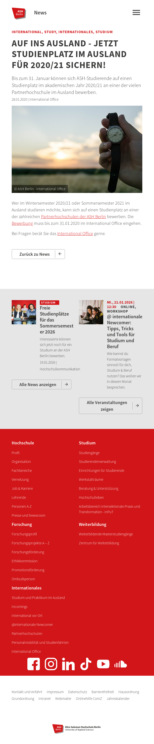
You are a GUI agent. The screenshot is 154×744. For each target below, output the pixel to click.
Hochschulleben (91, 497)
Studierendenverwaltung (97, 461)
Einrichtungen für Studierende (101, 470)
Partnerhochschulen (27, 633)
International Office (75, 233)
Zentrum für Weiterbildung (99, 543)
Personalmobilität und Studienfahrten (40, 642)
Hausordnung (128, 691)
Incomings (19, 606)
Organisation (21, 461)
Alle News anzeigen (37, 384)
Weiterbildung (92, 524)
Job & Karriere (22, 488)
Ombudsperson (23, 579)
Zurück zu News (34, 254)
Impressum (55, 691)
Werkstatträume (91, 479)
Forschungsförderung (28, 552)
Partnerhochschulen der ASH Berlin (73, 216)
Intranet (45, 698)
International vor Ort (27, 615)
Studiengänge (89, 452)
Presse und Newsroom (28, 515)
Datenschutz (78, 691)
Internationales (27, 588)
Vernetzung (20, 479)
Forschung (22, 524)
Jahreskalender (118, 698)
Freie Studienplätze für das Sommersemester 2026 (56, 320)
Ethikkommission (25, 561)
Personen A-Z (22, 506)
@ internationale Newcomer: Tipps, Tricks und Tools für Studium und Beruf (124, 331)
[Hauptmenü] (136, 13)
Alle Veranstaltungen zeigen (107, 406)
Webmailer (63, 698)
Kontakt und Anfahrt (27, 691)
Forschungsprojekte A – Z (31, 543)
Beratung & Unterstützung (98, 488)
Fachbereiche (22, 470)
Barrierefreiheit (103, 691)
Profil (16, 452)
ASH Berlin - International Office (41, 188)
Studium (87, 443)
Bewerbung (22, 223)
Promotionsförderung (28, 570)
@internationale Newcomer (32, 624)
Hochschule (23, 443)
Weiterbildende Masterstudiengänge (106, 534)
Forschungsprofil (24, 534)
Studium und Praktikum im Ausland (38, 597)
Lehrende (19, 497)
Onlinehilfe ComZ (89, 698)
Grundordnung (23, 698)
